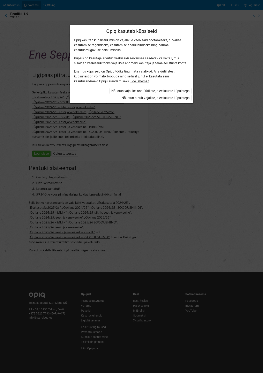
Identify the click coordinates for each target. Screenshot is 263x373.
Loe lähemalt (139, 81)
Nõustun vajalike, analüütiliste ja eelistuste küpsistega (150, 91)
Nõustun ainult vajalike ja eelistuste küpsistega (156, 98)
